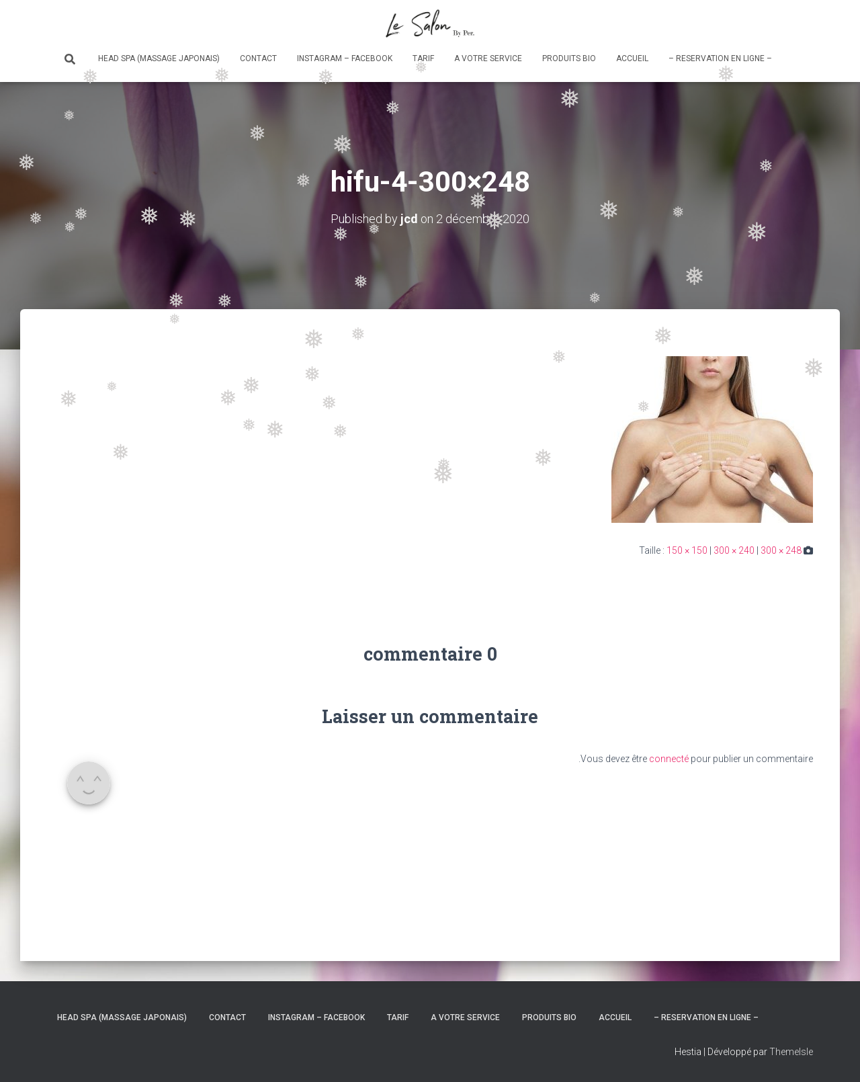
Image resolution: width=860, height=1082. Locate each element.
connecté (669, 758)
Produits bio (569, 58)
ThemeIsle (791, 1051)
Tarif (423, 58)
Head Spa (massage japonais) (159, 58)
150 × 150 (686, 550)
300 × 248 (781, 550)
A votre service (488, 58)
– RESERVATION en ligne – (720, 58)
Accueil (632, 58)
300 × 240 (734, 550)
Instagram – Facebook (344, 58)
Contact (258, 58)
